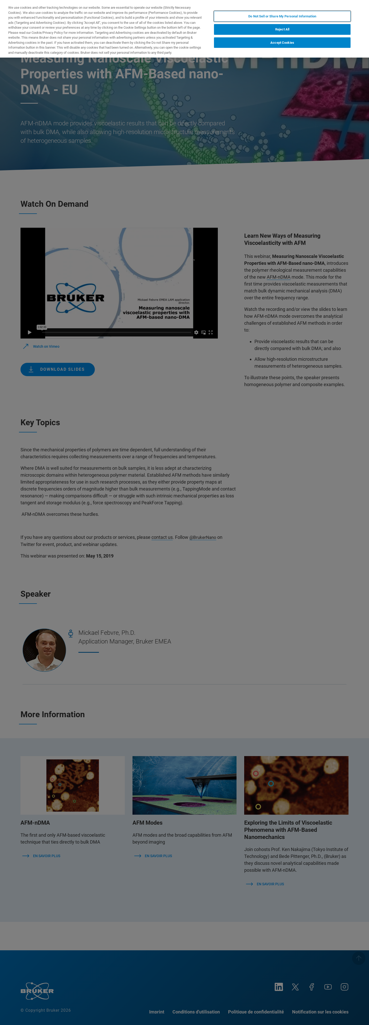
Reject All (282, 29)
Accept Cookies (282, 43)
